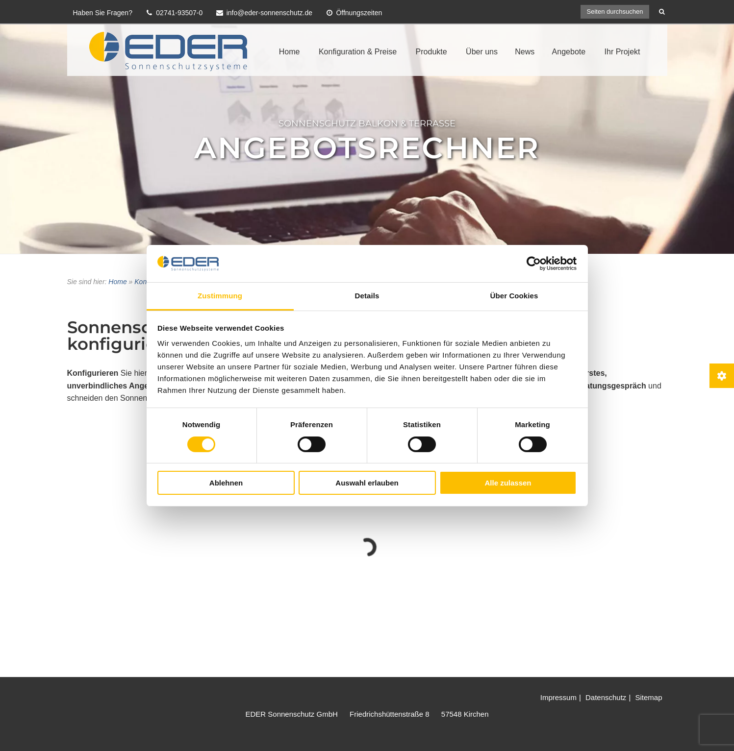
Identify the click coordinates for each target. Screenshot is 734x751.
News (524, 52)
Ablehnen (226, 483)
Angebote (569, 52)
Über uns (482, 52)
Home (289, 52)
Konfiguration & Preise (358, 52)
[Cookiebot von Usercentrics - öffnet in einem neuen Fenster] (534, 263)
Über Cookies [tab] (514, 295)
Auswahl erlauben (366, 483)
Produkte (431, 52)
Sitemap (648, 697)
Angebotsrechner (367, 148)
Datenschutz (605, 697)
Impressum (558, 697)
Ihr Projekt (622, 52)
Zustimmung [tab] (220, 295)
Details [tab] (367, 295)
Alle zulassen (507, 483)
